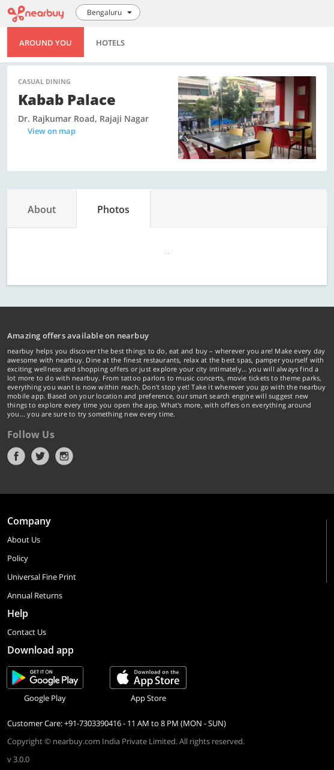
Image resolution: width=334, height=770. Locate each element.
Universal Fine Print (41, 576)
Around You (45, 42)
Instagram (64, 456)
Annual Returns (34, 595)
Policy (17, 558)
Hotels (110, 42)
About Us (23, 539)
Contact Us (26, 632)
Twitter (40, 456)
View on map (52, 130)
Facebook (16, 456)
